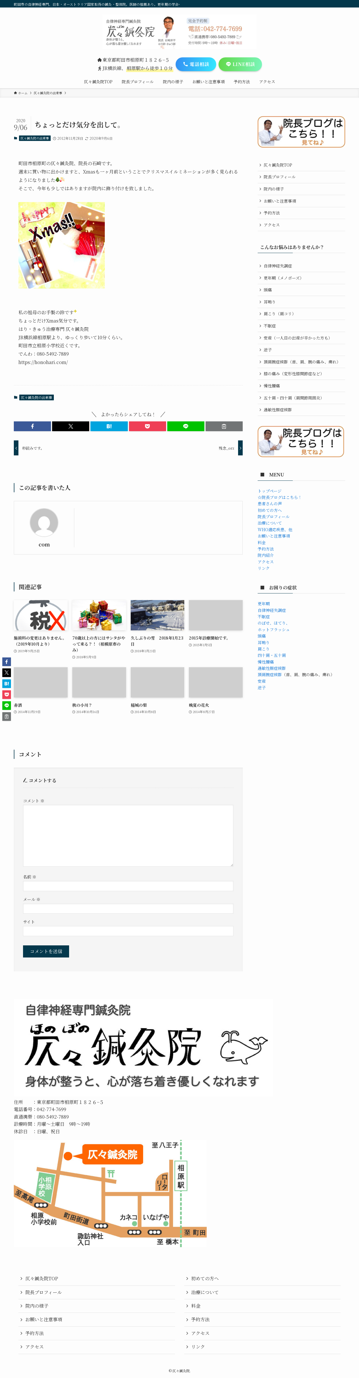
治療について (270, 523)
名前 (29, 877)
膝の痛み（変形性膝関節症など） (294, 373)
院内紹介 (266, 555)
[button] (32, 426)
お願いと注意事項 (280, 201)
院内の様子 (274, 189)
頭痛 (268, 290)
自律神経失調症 (278, 266)
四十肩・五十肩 (272, 655)
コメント (33, 801)
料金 (262, 542)
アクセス (272, 225)
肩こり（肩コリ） (280, 313)
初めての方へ (270, 510)
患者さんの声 (270, 503)
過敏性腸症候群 (278, 409)
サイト (29, 922)
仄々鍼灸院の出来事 (34, 138)
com (44, 544)
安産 (262, 681)
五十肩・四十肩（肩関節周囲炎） (294, 398)
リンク (264, 568)
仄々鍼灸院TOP (278, 165)
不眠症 (270, 326)
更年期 (264, 603)
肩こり (264, 649)
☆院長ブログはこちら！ (280, 497)
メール (31, 899)
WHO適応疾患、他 (275, 529)
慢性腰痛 (272, 386)
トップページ (270, 491)
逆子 (268, 349)
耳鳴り (270, 302)
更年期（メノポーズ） (284, 278)
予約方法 (272, 213)
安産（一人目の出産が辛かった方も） (298, 338)
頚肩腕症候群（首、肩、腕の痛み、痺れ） (302, 362)
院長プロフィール (280, 177)
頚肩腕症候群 (270, 674)
